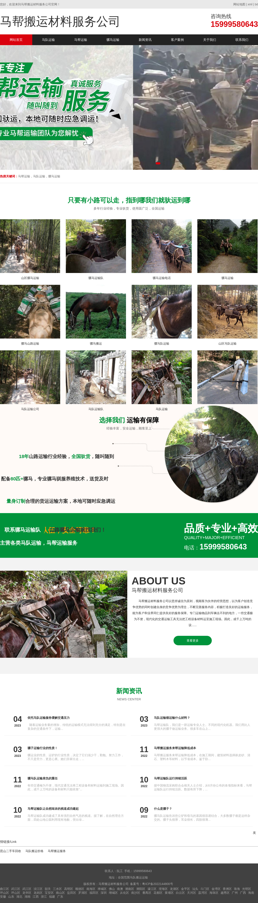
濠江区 (152, 889)
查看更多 (193, 640)
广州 (235, 892)
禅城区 (102, 889)
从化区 (124, 892)
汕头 (195, 889)
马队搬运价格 (34, 851)
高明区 (68, 889)
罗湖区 (82, 892)
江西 (36, 896)
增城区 (113, 892)
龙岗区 (38, 892)
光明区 (246, 889)
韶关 (48, 889)
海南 (251, 892)
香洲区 (227, 889)
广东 (60, 896)
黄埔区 (169, 892)
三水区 (57, 889)
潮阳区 (140, 889)
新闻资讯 (145, 39)
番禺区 (146, 892)
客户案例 (177, 39)
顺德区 (79, 889)
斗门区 (204, 889)
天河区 (191, 892)
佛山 (112, 889)
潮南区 (129, 889)
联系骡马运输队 (23, 530)
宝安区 (49, 892)
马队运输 (48, 39)
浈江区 (38, 889)
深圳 (104, 892)
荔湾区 (202, 892)
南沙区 (135, 892)
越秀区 (225, 892)
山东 (11, 896)
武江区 (15, 889)
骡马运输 (112, 39)
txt (256, 4)
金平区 (185, 889)
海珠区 (213, 892)
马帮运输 (80, 39)
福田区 (93, 892)
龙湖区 (174, 889)
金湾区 (216, 889)
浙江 (44, 896)
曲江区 (4, 889)
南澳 (120, 889)
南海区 (90, 889)
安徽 (3, 896)
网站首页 (16, 39)
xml (250, 4)
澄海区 (163, 889)
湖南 (28, 896)
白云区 (180, 892)
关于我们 (209, 39)
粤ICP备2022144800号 (157, 884)
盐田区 (71, 892)
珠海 (237, 889)
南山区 (60, 892)
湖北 (19, 896)
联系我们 (241, 39)
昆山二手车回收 (10, 851)
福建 (52, 896)
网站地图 (239, 4)
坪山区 (4, 892)
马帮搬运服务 (57, 851)
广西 (243, 892)
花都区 (158, 892)
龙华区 (26, 892)
